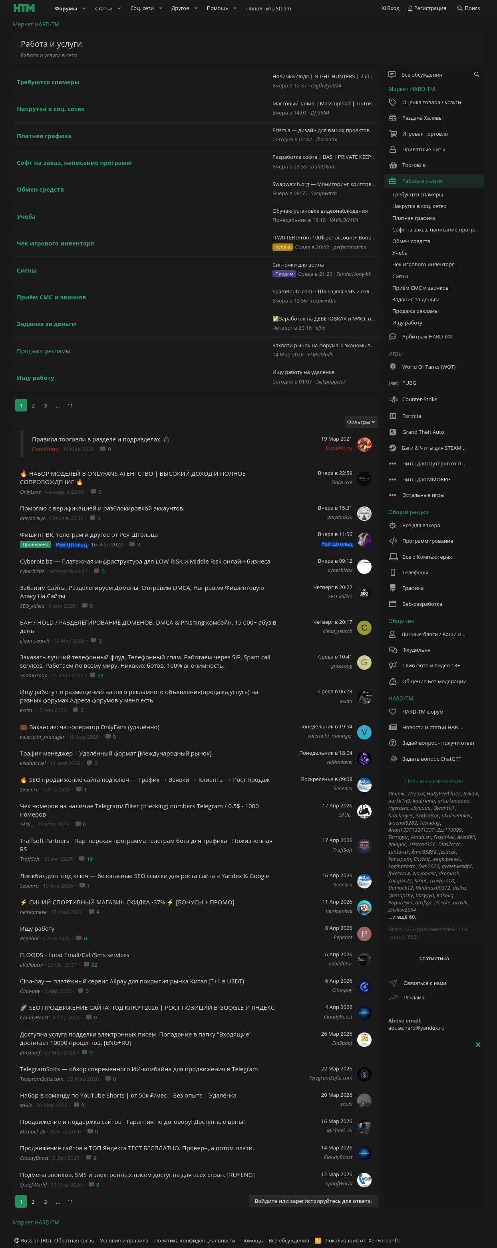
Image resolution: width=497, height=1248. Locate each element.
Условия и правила (124, 1240)
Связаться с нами (425, 983)
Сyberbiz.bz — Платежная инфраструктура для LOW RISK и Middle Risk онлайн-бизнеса (145, 561)
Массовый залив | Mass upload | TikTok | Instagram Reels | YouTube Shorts (366, 103)
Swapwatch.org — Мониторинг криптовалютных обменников (349, 184)
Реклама (414, 998)
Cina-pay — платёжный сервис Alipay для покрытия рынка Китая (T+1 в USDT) (132, 981)
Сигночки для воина (298, 264)
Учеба (26, 216)
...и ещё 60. (402, 916)
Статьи (104, 8)
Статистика (434, 958)
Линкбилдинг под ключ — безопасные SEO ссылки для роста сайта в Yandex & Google (144, 876)
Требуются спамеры (48, 82)
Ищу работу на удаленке (303, 372)
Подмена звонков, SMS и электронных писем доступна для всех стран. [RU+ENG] (137, 1175)
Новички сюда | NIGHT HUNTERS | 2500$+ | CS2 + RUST (341, 76)
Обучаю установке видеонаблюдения (320, 210)
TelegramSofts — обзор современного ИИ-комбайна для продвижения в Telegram (139, 1069)
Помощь (252, 1240)
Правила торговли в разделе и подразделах (96, 439)
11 (71, 405)
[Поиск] (468, 8)
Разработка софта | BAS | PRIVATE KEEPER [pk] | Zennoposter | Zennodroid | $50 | (374, 156)
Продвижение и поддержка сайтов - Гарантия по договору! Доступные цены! (132, 1121)
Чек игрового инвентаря (55, 243)
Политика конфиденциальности (194, 1240)
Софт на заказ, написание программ (74, 162)
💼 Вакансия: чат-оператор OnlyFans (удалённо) (89, 727)
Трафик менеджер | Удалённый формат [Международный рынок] (116, 753)
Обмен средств (40, 189)
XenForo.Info (384, 1240)
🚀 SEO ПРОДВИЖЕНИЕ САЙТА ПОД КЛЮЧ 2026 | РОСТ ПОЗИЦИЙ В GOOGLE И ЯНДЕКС (147, 1007)
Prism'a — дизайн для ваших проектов (321, 130)
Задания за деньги (46, 324)
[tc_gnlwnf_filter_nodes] (476, 75)
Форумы (66, 8)
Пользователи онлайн (434, 781)
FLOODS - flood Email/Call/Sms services (74, 955)
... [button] (58, 405)
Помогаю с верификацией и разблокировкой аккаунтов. (102, 508)
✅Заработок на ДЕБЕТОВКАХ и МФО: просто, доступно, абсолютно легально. (370, 318)
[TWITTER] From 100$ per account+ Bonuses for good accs (342, 237)
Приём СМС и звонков (51, 297)
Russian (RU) (32, 1240)
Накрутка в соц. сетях (51, 109)
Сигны (27, 270)
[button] (84, 8)
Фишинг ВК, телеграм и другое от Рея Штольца (89, 534)
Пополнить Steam (268, 8)
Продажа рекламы (43, 351)
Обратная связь (74, 1240)
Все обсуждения (288, 1240)
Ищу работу (35, 378)
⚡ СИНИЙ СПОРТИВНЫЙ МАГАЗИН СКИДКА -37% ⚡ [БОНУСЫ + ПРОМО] (127, 902)
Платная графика (44, 136)
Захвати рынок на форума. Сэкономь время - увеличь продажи (352, 345)
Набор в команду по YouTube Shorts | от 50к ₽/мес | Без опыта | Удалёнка (128, 1095)
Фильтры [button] (358, 421)
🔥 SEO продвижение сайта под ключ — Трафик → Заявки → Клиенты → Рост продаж (145, 779)
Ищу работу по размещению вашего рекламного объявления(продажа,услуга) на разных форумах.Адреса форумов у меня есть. (139, 696)
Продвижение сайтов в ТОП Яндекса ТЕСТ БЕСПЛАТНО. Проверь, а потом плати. (137, 1148)
